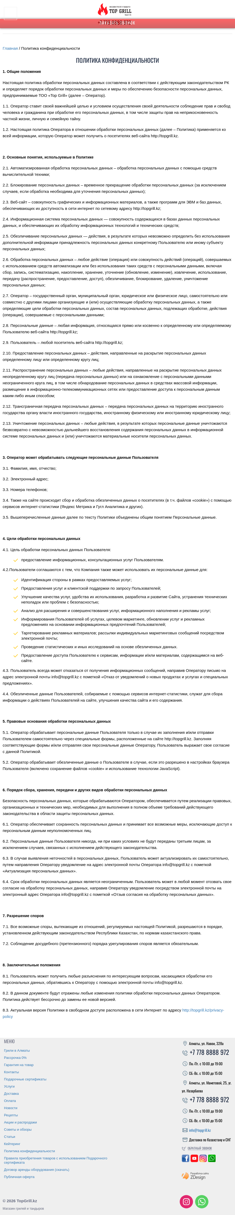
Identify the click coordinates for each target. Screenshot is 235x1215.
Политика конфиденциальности (29, 1151)
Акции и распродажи (20, 1122)
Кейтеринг (12, 1144)
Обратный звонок (200, 1148)
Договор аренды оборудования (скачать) (36, 1170)
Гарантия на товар (18, 1065)
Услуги (9, 1086)
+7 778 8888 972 (205, 1052)
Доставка (11, 1094)
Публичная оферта (19, 1177)
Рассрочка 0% (15, 1058)
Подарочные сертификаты (25, 1079)
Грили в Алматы (17, 1050)
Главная (10, 48)
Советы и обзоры (18, 1129)
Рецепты (11, 1115)
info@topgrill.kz (200, 1130)
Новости (10, 1108)
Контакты (11, 1072)
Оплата (10, 1101)
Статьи (9, 1137)
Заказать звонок (118, 23)
